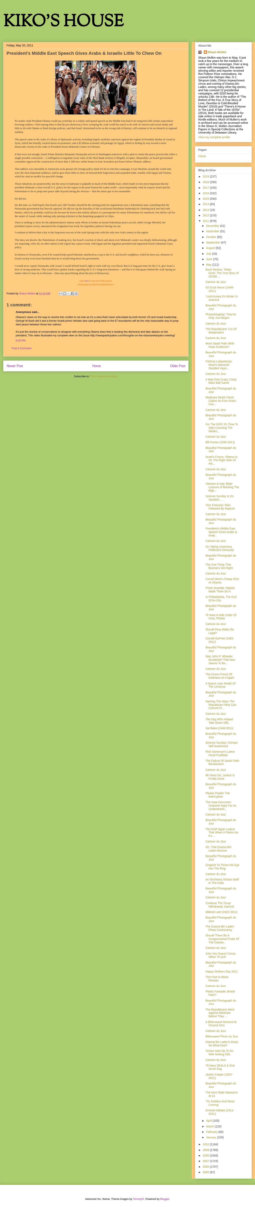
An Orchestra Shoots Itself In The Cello (222, 881)
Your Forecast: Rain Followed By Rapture (220, 506)
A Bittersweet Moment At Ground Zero (221, 1023)
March (210, 1126)
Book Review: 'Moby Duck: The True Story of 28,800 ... (222, 273)
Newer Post (15, 366)
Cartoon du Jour (215, 282)
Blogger (164, 1198)
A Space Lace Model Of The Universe (220, 685)
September (213, 242)
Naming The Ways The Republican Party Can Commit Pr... (220, 705)
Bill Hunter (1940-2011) (220, 442)
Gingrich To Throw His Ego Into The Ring (222, 866)
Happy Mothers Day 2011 (221, 971)
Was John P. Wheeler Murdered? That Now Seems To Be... (220, 660)
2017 (206, 187)
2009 (206, 1150)
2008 (206, 1155)
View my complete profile (214, 137)
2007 (206, 1161)
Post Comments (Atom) (104, 376)
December (213, 225)
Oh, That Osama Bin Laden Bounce (218, 848)
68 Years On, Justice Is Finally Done (220, 777)
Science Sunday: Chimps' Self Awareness (221, 744)
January (211, 1137)
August (211, 248)
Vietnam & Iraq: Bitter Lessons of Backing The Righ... (222, 487)
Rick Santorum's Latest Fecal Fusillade (220, 753)
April (209, 1120)
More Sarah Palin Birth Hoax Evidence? (219, 345)
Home (96, 366)
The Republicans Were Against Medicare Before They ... (219, 1013)
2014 (206, 204)
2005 (206, 1172)
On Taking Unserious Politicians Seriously (219, 548)
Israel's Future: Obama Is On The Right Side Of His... (221, 460)
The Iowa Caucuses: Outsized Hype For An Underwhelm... (220, 805)
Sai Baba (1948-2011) (219, 728)
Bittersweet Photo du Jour (221, 1036)
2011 (206, 221)
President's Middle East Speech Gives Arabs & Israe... (221, 532)
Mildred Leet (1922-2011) (221, 912)
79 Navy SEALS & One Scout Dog (220, 1067)
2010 (206, 1144)
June (209, 259)
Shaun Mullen (217, 52)
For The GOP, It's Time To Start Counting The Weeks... (221, 428)
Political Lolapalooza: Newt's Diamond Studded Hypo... (218, 365)
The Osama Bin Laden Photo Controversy (219, 928)
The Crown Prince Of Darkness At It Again (219, 676)
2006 (206, 1166)
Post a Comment (21, 348)
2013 (206, 210)
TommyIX (138, 1198)
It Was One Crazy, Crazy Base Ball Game (221, 381)
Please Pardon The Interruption (217, 795)
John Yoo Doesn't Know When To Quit (220, 955)
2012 (206, 215)
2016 (206, 193)
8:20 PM (21, 340)
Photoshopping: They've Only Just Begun (220, 316)
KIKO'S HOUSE (63, 22)
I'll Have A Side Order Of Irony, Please (220, 616)
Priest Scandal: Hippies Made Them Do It (220, 589)
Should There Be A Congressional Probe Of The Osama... (222, 939)
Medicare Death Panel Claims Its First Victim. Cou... (221, 401)
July (209, 253)
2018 (206, 182)
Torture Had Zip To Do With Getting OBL (219, 1052)
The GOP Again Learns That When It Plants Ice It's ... (221, 833)
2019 (206, 176)
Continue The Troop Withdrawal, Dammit (219, 904)
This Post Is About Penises (216, 978)
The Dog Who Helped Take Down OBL (219, 721)
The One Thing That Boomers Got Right (219, 566)
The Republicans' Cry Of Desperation (220, 330)
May (209, 264)
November (213, 231)
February (212, 1132)
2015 (206, 198)
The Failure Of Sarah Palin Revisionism (222, 762)
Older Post (177, 366)
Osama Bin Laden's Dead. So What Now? (222, 1043)
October (211, 237)
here (87, 281)
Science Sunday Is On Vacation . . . (219, 497)
